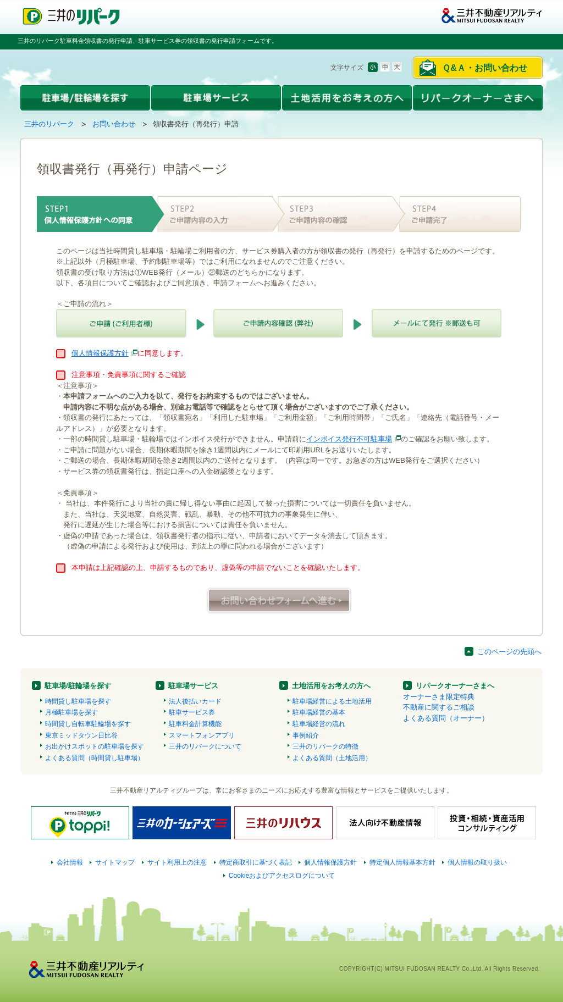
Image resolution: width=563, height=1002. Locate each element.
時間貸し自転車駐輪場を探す (88, 724)
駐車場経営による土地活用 (332, 701)
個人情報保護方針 (100, 353)
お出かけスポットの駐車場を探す (94, 746)
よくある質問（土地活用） (332, 758)
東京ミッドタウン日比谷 (81, 735)
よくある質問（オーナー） (446, 718)
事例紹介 (305, 735)
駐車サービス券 (192, 712)
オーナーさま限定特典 (438, 697)
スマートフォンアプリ (202, 735)
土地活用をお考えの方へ (331, 686)
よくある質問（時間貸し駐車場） (94, 758)
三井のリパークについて (205, 746)
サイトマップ (115, 862)
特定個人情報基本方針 (402, 862)
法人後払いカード (195, 701)
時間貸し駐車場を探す (78, 701)
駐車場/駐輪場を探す (78, 686)
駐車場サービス (193, 686)
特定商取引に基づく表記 (255, 862)
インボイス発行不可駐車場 (349, 439)
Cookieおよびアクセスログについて (282, 875)
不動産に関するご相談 (438, 707)
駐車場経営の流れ (318, 724)
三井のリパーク (49, 124)
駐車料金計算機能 (195, 724)
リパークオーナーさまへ (455, 686)
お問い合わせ (113, 124)
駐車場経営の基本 (318, 712)
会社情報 (70, 862)
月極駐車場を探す (71, 712)
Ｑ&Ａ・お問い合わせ (484, 68)
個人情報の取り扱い (477, 862)
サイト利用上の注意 (177, 862)
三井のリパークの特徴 (325, 746)
